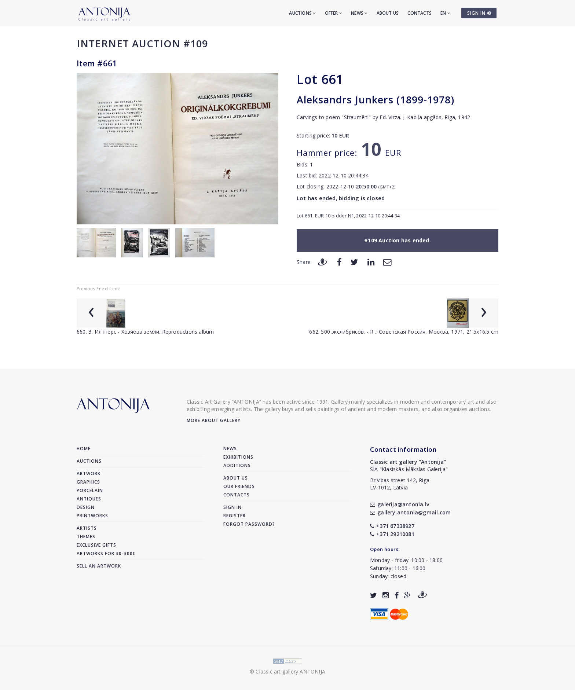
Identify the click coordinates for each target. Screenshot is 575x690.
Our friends (239, 486)
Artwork (88, 473)
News (359, 13)
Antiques (89, 499)
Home (84, 448)
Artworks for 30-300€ (106, 553)
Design (86, 507)
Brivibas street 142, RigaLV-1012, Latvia (399, 484)
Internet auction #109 (142, 43)
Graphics (88, 482)
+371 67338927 (392, 525)
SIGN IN (479, 13)
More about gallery (214, 420)
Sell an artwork (99, 566)
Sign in (232, 507)
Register (234, 516)
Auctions (302, 13)
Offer (333, 13)
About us (388, 13)
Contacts (419, 13)
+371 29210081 (392, 534)
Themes (86, 536)
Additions (237, 465)
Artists (87, 528)
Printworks (92, 516)
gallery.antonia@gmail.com (410, 512)
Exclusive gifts (96, 545)
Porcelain (90, 490)
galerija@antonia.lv (399, 504)
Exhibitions (238, 457)
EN (445, 13)
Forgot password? (249, 524)
